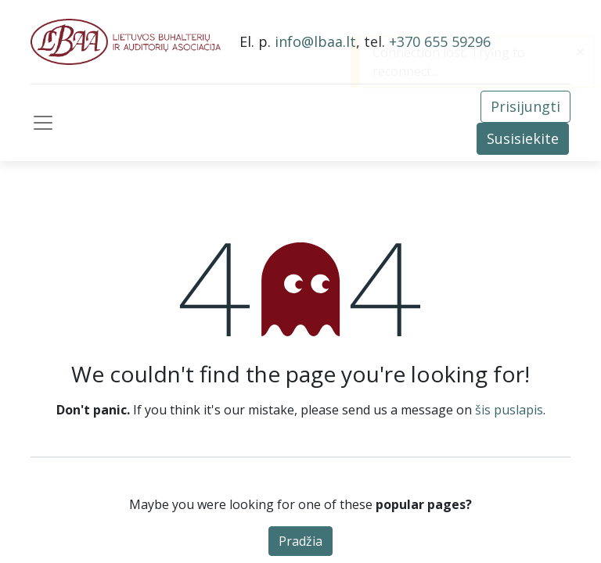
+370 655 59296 (440, 41)
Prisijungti (525, 106)
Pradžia (300, 541)
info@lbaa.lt (315, 41)
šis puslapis (509, 409)
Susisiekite (523, 138)
